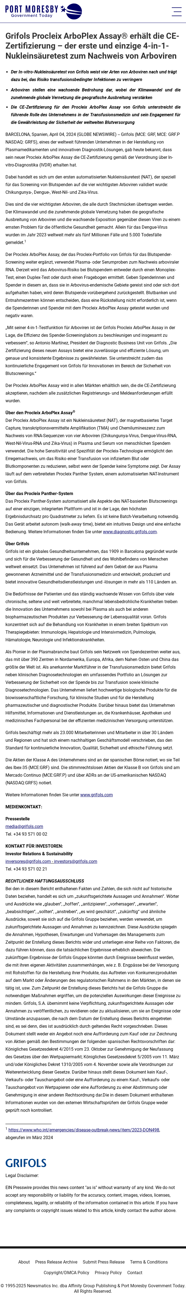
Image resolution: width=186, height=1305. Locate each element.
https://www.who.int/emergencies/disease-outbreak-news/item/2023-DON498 (83, 1130)
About (24, 1262)
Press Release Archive (56, 1262)
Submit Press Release (104, 1262)
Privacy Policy (108, 1272)
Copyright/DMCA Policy (66, 1272)
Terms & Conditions (149, 1262)
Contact (134, 1272)
